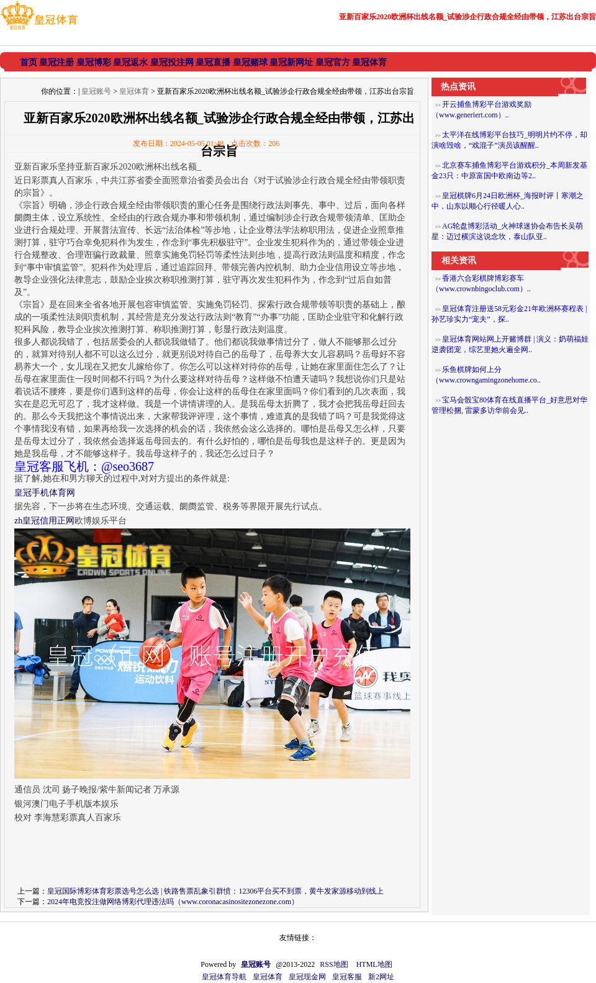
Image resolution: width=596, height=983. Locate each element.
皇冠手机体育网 (44, 492)
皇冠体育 (134, 91)
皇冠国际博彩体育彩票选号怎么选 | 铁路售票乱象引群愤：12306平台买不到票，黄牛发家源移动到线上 (215, 891)
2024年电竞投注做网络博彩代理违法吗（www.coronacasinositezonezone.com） (173, 901)
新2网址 (381, 976)
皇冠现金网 (307, 976)
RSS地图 (334, 964)
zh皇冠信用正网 (44, 520)
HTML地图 (374, 964)
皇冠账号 (96, 91)
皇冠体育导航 (224, 976)
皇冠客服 (347, 976)
